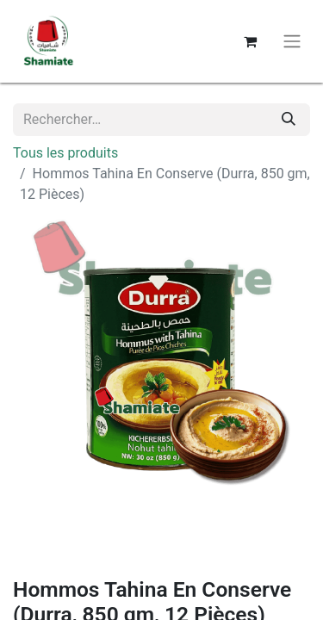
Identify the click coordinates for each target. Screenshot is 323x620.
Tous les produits (65, 153)
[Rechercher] (288, 119)
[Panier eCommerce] (250, 41)
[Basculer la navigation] (292, 41)
